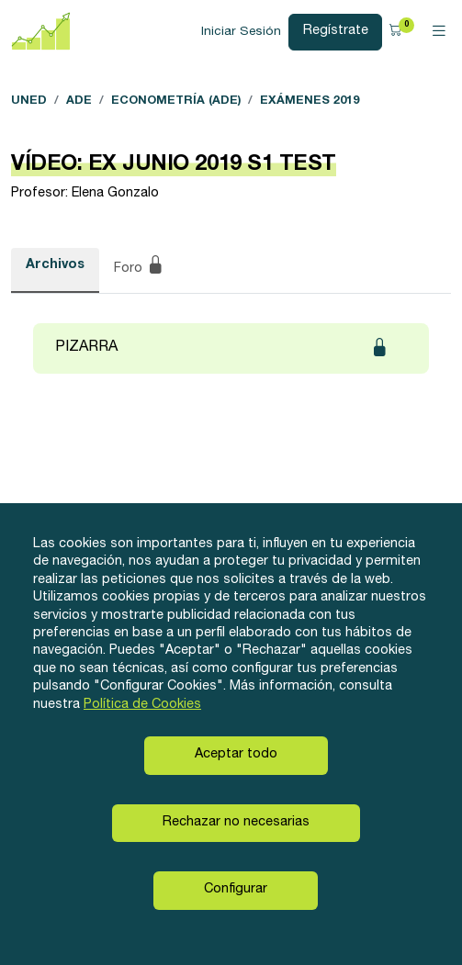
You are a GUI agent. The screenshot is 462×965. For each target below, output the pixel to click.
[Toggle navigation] (439, 32)
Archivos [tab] (55, 265)
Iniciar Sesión (241, 32)
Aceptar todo (236, 754)
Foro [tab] (139, 267)
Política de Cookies (142, 705)
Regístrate (335, 31)
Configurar (235, 889)
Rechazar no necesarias (236, 822)
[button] (398, 32)
